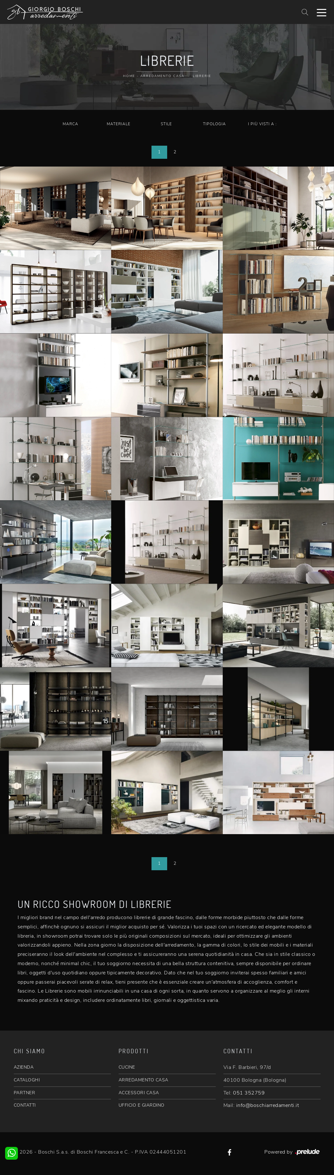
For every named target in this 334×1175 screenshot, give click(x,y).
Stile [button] (166, 124)
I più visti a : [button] (262, 124)
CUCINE (127, 1067)
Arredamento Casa (162, 76)
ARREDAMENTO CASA (143, 1080)
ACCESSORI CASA (139, 1093)
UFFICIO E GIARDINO (142, 1105)
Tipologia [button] (214, 124)
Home (129, 76)
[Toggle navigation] (321, 12)
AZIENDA (24, 1067)
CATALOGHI (27, 1080)
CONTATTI (25, 1105)
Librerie (202, 76)
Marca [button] (70, 124)
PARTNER (24, 1093)
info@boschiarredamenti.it (267, 1105)
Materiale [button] (118, 124)
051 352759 (249, 1092)
